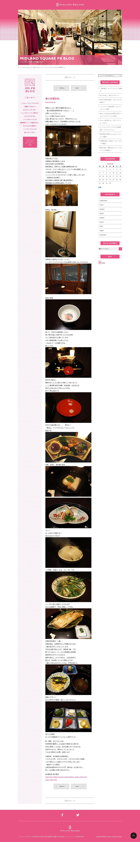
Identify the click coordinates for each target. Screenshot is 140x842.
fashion (102, 209)
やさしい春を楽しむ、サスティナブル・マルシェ (110, 122)
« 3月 (99, 187)
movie (102, 222)
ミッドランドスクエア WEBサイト (55, 67)
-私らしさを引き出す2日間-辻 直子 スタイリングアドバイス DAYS (111, 115)
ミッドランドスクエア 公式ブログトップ (31, 67)
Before (59, 88)
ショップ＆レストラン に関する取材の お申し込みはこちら (30, 141)
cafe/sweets (103, 200)
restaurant (103, 235)
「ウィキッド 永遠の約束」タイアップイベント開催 (110, 108)
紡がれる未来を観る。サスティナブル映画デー (111, 101)
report (102, 230)
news (101, 226)
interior (102, 218)
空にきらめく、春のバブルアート (109, 95)
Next (80, 88)
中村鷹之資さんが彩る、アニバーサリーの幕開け (111, 142)
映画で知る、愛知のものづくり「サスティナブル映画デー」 (111, 149)
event (101, 205)
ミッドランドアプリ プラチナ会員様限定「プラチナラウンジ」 (110, 128)
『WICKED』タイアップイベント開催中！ (111, 90)
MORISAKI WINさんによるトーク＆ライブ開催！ (110, 135)
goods (102, 213)
